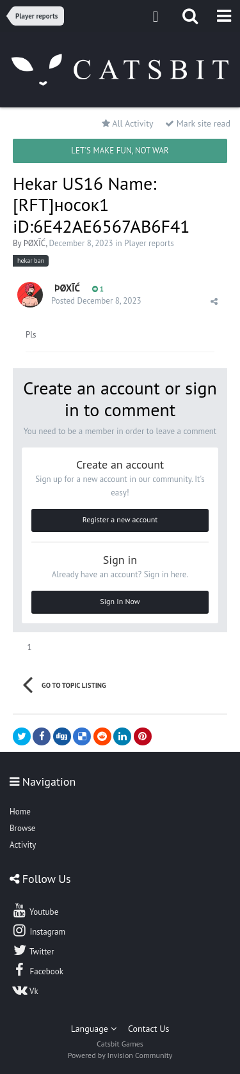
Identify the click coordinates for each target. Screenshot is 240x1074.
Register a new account (120, 519)
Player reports (149, 243)
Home (20, 811)
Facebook (37, 970)
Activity (23, 844)
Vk (25, 990)
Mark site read (197, 123)
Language (93, 1028)
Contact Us (148, 1028)
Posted (96, 300)
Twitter (33, 950)
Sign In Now (120, 601)
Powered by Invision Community (120, 1055)
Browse (22, 828)
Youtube (35, 910)
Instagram (38, 930)
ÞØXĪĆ (35, 243)
